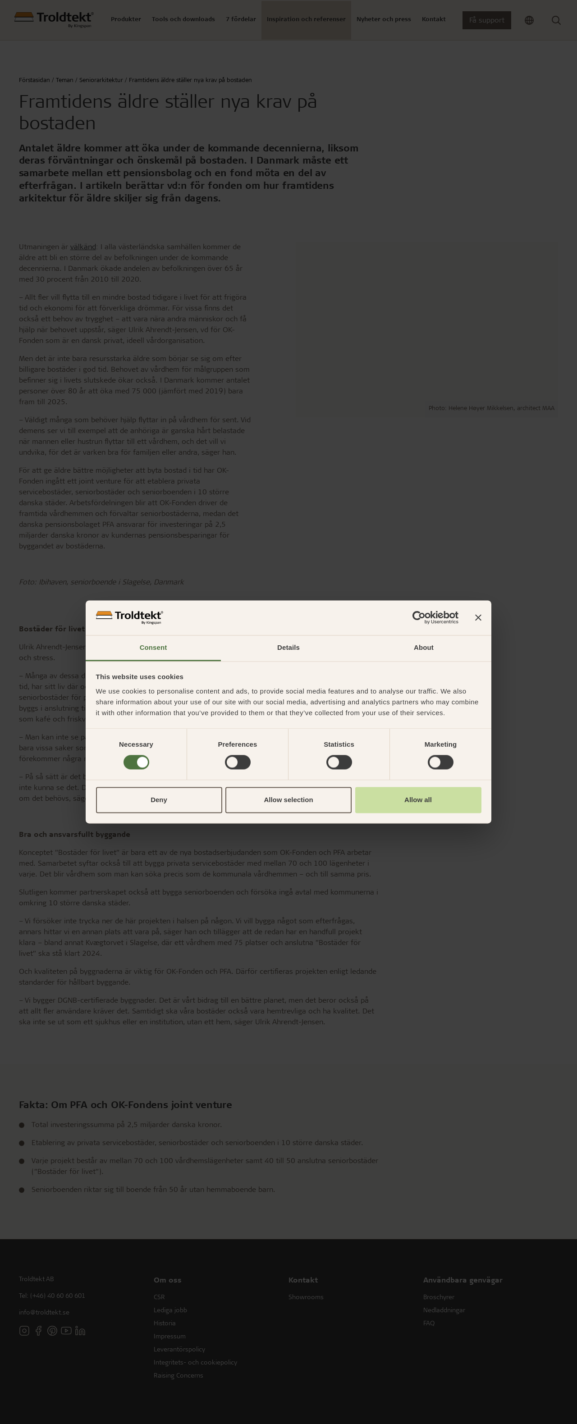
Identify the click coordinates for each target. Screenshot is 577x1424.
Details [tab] (288, 647)
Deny (159, 799)
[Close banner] (478, 618)
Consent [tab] (153, 647)
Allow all (418, 799)
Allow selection (288, 799)
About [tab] (424, 647)
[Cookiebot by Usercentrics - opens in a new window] (419, 618)
